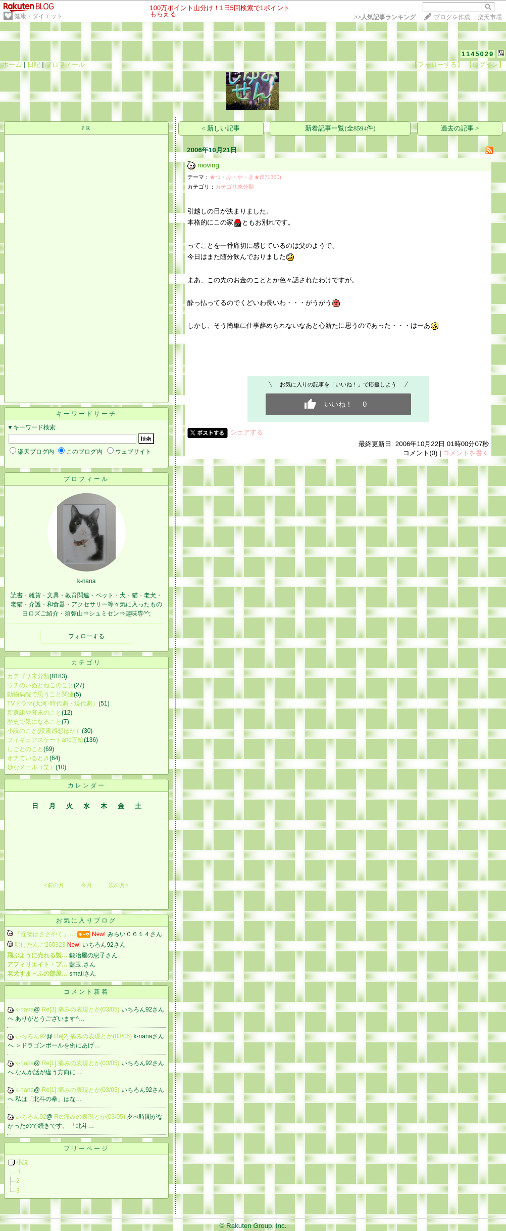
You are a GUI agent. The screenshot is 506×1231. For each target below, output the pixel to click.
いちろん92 (30, 1036)
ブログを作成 (452, 17)
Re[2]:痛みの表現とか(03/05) (93, 1036)
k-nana (24, 1009)
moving (208, 165)
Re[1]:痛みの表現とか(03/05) (81, 1063)
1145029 (478, 54)
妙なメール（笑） (31, 767)
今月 (86, 885)
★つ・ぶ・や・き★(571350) (245, 177)
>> (385, 17)
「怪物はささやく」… (45, 934)
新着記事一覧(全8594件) (340, 128)
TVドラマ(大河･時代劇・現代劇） (52, 703)
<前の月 (54, 885)
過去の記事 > (460, 128)
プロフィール (65, 64)
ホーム (12, 64)
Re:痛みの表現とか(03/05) (90, 1116)
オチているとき (28, 758)
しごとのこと (25, 749)
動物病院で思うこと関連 (40, 694)
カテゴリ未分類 (28, 676)
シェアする (246, 432)
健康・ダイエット (38, 16)
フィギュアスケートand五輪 (45, 739)
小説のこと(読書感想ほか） (44, 730)
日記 (33, 64)
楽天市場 (490, 17)
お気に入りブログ (86, 920)
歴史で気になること (34, 721)
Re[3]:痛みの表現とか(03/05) (81, 1009)
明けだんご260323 (40, 944)
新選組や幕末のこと (34, 712)
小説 (22, 1162)
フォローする (86, 636)
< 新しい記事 (221, 128)
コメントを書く (466, 453)
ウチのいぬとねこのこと (40, 685)
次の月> (118, 885)
